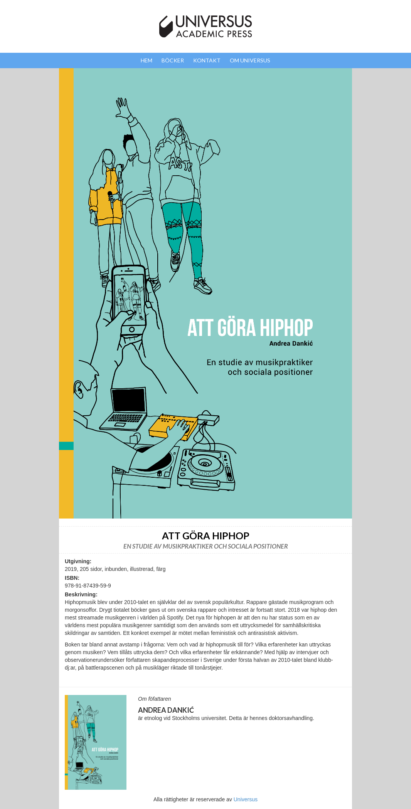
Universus (246, 799)
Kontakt (207, 60)
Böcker (173, 60)
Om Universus (250, 60)
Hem (146, 60)
